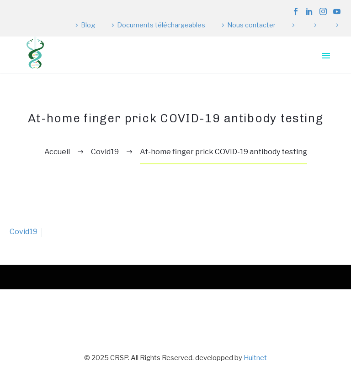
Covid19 (23, 231)
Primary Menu (326, 55)
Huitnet (255, 358)
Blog (88, 25)
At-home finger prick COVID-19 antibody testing (223, 151)
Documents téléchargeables (161, 25)
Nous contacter (251, 25)
